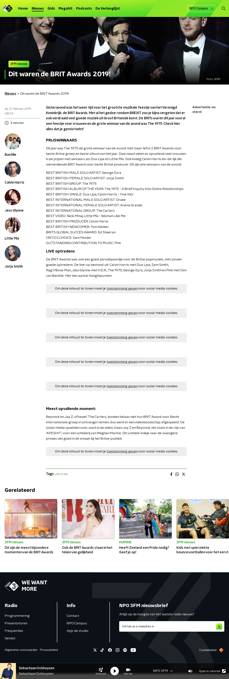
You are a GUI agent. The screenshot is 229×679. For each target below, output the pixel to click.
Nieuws (38, 8)
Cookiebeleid (207, 650)
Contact (73, 616)
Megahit (65, 8)
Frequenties (14, 631)
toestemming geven (122, 288)
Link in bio (61, 474)
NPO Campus (201, 8)
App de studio (77, 631)
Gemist (10, 638)
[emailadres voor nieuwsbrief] (171, 626)
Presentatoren (16, 623)
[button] (101, 671)
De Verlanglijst (108, 8)
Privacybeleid (49, 649)
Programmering (17, 616)
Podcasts (84, 8)
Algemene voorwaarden (21, 649)
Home (23, 8)
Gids (51, 8)
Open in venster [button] (212, 671)
